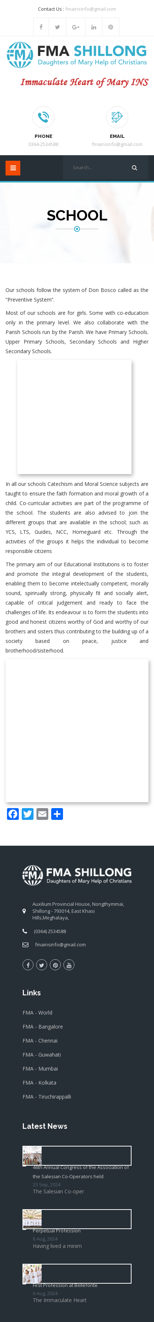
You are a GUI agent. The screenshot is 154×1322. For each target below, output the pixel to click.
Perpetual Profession (57, 973)
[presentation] (78, 1191)
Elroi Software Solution (77, 1310)
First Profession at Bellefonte (65, 1027)
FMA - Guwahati (41, 797)
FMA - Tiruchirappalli (46, 839)
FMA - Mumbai (40, 811)
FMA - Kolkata (39, 825)
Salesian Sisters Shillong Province (75, 1303)
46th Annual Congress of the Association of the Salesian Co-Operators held (81, 914)
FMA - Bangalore (42, 769)
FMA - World (37, 755)
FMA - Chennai (39, 783)
